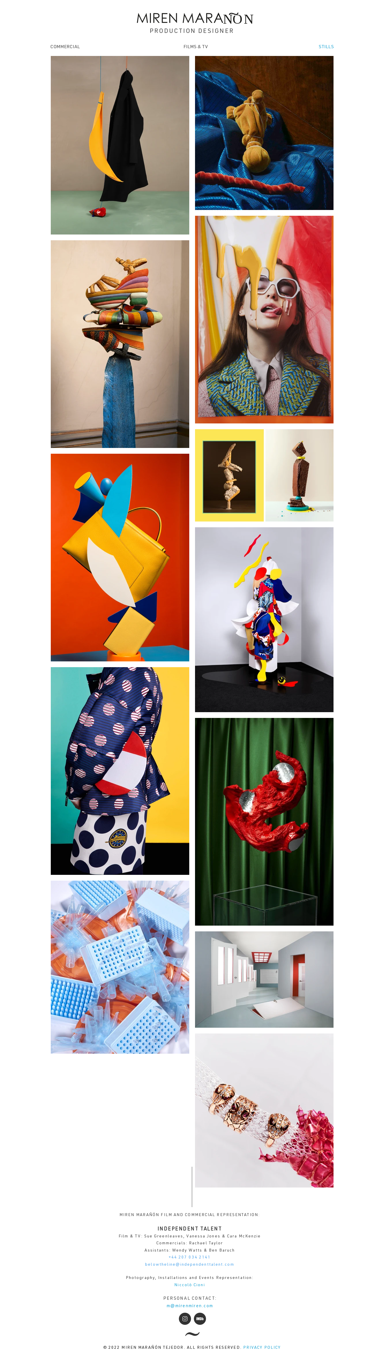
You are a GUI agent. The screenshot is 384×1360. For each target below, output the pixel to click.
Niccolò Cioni (189, 1285)
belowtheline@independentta (179, 1265)
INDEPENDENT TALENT (190, 1229)
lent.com (224, 1265)
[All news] (192, 1334)
